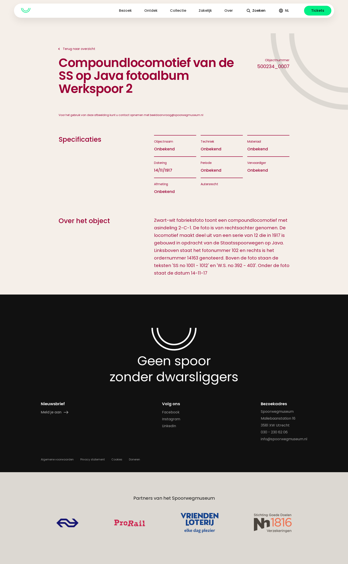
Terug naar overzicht (79, 49)
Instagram (171, 419)
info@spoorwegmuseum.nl (284, 439)
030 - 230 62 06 (274, 432)
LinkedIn (169, 425)
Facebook (171, 412)
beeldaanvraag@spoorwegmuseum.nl (176, 115)
